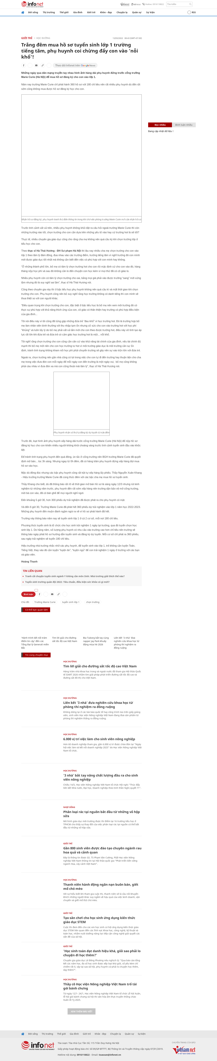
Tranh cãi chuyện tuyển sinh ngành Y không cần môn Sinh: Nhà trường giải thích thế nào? (75, 576)
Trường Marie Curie (45, 602)
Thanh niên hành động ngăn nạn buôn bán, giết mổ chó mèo (100, 886)
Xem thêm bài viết (81, 1011)
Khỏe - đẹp (106, 12)
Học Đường (43, 38)
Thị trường (49, 12)
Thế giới (64, 12)
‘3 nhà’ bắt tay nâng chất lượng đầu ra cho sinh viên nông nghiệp (100, 777)
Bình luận (28, 594)
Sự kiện (150, 12)
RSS (191, 12)
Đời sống (33, 12)
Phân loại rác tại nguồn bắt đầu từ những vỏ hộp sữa (101, 814)
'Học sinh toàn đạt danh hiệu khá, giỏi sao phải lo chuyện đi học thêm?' (102, 953)
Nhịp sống (69, 807)
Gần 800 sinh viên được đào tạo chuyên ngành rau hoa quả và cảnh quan (102, 850)
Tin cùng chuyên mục (36, 654)
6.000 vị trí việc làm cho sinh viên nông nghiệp (99, 739)
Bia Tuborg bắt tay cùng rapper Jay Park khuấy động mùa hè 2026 (96, 641)
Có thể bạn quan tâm (36, 609)
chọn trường (92, 602)
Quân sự (136, 12)
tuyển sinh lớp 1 (70, 602)
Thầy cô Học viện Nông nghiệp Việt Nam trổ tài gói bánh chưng (100, 986)
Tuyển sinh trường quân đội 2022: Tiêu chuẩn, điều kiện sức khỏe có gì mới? (67, 581)
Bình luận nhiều (183, 124)
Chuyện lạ (122, 12)
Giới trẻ (91, 12)
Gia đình (77, 12)
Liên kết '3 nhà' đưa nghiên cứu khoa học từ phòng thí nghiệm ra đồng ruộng (98, 705)
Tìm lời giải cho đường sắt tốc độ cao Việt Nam (100, 666)
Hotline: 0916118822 (152, 4)
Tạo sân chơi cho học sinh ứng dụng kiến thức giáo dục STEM (99, 920)
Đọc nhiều (160, 124)
